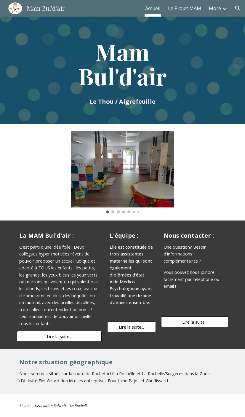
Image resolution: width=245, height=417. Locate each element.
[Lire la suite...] (59, 336)
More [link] (215, 8)
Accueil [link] (152, 8)
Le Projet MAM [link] (184, 8)
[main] (122, 70)
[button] (238, 8)
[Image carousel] (122, 172)
